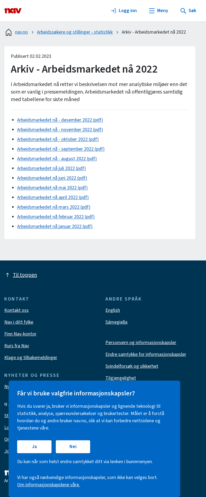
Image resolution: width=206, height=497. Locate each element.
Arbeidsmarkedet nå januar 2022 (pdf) (55, 226)
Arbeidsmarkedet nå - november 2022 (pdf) (60, 129)
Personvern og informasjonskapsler (140, 342)
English (112, 310)
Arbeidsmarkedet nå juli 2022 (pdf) (51, 168)
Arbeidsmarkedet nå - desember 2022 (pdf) (60, 120)
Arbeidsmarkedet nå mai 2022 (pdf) (52, 187)
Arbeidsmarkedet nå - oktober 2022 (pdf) (58, 139)
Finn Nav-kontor (20, 334)
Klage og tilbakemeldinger (30, 357)
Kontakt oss (16, 310)
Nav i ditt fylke (18, 322)
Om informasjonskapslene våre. (48, 484)
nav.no (16, 32)
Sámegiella (116, 322)
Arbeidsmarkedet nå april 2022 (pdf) (53, 197)
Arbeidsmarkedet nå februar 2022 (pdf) (56, 216)
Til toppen (20, 275)
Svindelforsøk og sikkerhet (131, 366)
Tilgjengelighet (120, 378)
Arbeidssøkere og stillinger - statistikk (75, 32)
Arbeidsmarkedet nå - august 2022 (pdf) (57, 158)
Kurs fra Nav (16, 345)
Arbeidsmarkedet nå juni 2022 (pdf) (52, 178)
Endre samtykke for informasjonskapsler (145, 354)
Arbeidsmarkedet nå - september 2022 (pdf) (61, 149)
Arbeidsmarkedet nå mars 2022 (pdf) (53, 207)
